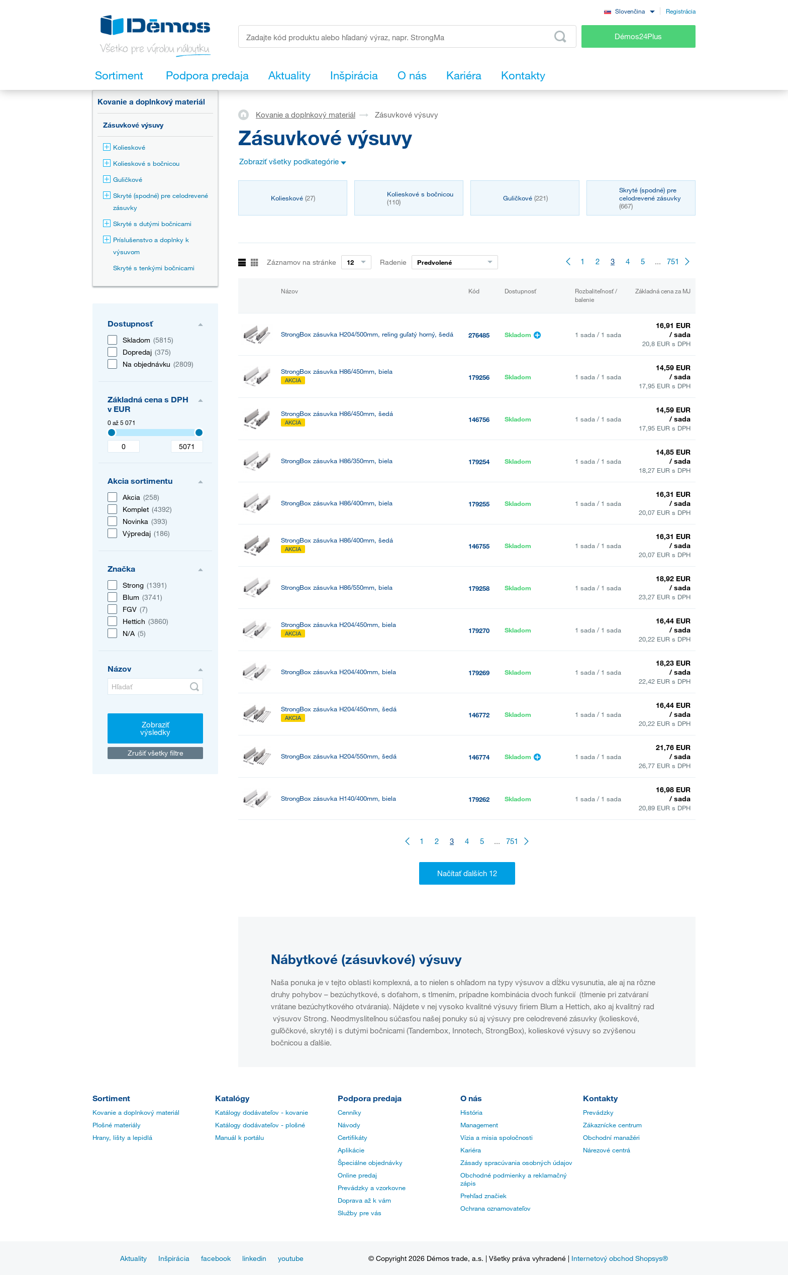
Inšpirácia (173, 1258)
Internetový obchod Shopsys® (619, 1258)
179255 (478, 504)
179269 (478, 673)
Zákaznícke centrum (612, 1125)
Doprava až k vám (364, 1200)
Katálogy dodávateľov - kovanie (261, 1112)
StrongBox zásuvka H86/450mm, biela (336, 371)
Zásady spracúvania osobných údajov (516, 1162)
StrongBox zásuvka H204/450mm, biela (338, 624)
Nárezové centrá (606, 1150)
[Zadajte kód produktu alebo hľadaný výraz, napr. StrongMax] (407, 36)
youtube (291, 1258)
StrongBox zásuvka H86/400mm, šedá (337, 540)
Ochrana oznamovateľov (495, 1208)
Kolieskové (124, 147)
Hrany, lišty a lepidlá (122, 1137)
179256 (478, 377)
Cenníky (349, 1112)
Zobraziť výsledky (155, 728)
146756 (478, 419)
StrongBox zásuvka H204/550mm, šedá (339, 756)
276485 (478, 335)
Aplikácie (351, 1150)
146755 (478, 546)
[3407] (112, 433)
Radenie (393, 262)
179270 (478, 630)
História (471, 1112)
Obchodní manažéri (611, 1137)
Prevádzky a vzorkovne (372, 1188)
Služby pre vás (359, 1213)
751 (673, 261)
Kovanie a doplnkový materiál (151, 101)
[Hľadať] (155, 686)
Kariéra (470, 1150)
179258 (478, 588)
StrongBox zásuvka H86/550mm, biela (336, 587)
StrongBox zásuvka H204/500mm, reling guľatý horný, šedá (367, 334)
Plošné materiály (116, 1125)
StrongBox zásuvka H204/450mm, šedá (339, 709)
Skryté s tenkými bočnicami (153, 268)
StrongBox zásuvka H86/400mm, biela (336, 503)
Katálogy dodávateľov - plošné (260, 1125)
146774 (478, 757)
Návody (349, 1125)
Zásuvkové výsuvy (133, 125)
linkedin (254, 1258)
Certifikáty (352, 1137)
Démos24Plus (638, 36)
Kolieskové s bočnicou (141, 163)
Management (479, 1125)
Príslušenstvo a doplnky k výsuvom (146, 246)
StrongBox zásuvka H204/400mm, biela (338, 672)
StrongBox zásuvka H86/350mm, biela (336, 461)
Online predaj (357, 1175)
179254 (478, 462)
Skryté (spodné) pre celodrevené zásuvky (155, 201)
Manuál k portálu (239, 1137)
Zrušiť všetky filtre (155, 753)
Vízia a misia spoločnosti (496, 1137)
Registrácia (681, 11)
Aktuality (133, 1258)
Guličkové (122, 179)
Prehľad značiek (483, 1196)
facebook (216, 1258)
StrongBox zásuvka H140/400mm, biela (338, 798)
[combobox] (629, 11)
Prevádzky (598, 1112)
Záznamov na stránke (301, 262)
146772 (478, 715)
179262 (478, 799)
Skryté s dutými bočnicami (147, 224)
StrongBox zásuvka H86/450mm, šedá (337, 413)
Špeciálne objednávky (370, 1162)
